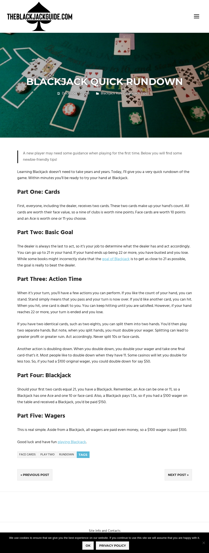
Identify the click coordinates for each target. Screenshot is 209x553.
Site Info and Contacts (104, 531)
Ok (88, 546)
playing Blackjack (72, 442)
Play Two (47, 454)
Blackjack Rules (112, 93)
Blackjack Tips (136, 93)
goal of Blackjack (116, 259)
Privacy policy (112, 546)
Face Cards (27, 454)
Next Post (177, 475)
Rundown (66, 454)
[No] (203, 543)
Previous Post (36, 475)
